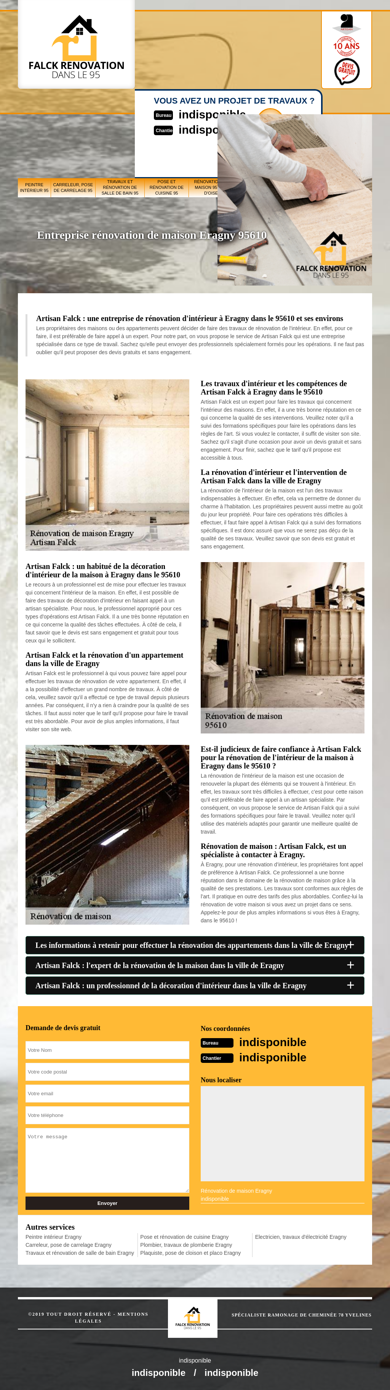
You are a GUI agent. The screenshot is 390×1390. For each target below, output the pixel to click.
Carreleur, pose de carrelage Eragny (69, 1245)
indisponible (273, 1042)
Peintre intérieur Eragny (54, 1237)
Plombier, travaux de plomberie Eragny (186, 1245)
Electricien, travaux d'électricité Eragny (301, 1237)
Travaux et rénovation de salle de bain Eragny (80, 1253)
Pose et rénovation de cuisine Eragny (184, 1237)
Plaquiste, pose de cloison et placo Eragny (190, 1253)
